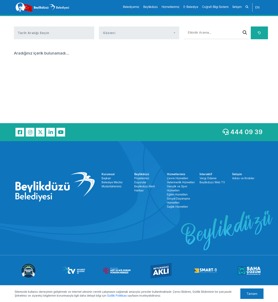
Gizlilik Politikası (117, 295)
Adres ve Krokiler (243, 178)
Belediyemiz (131, 7)
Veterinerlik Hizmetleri (181, 182)
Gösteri (109, 33)
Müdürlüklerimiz (112, 186)
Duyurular (140, 182)
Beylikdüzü (150, 7)
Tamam (252, 294)
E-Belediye (190, 7)
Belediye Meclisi (112, 182)
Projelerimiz (141, 178)
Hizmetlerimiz (170, 7)
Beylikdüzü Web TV (212, 182)
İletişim (237, 7)
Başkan (106, 178)
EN (257, 7)
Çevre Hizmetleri (177, 178)
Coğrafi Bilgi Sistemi (215, 7)
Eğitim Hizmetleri (177, 194)
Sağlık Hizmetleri (177, 206)
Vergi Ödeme (208, 178)
